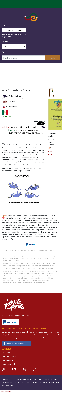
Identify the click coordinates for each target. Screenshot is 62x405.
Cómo (4, 25)
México (7, 116)
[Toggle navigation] (55, 4)
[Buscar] (23, 57)
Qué (4, 52)
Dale (53, 58)
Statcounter (5, 391)
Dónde (5, 41)
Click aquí (50, 150)
